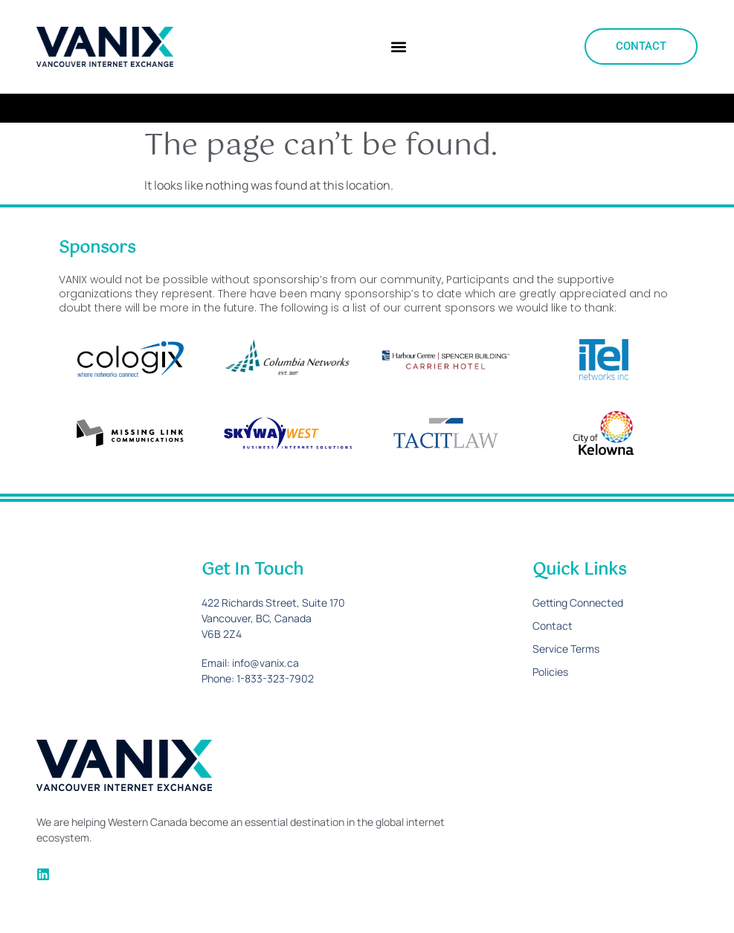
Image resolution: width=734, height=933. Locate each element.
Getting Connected (577, 602)
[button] (398, 46)
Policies (550, 672)
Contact (552, 626)
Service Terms (565, 649)
